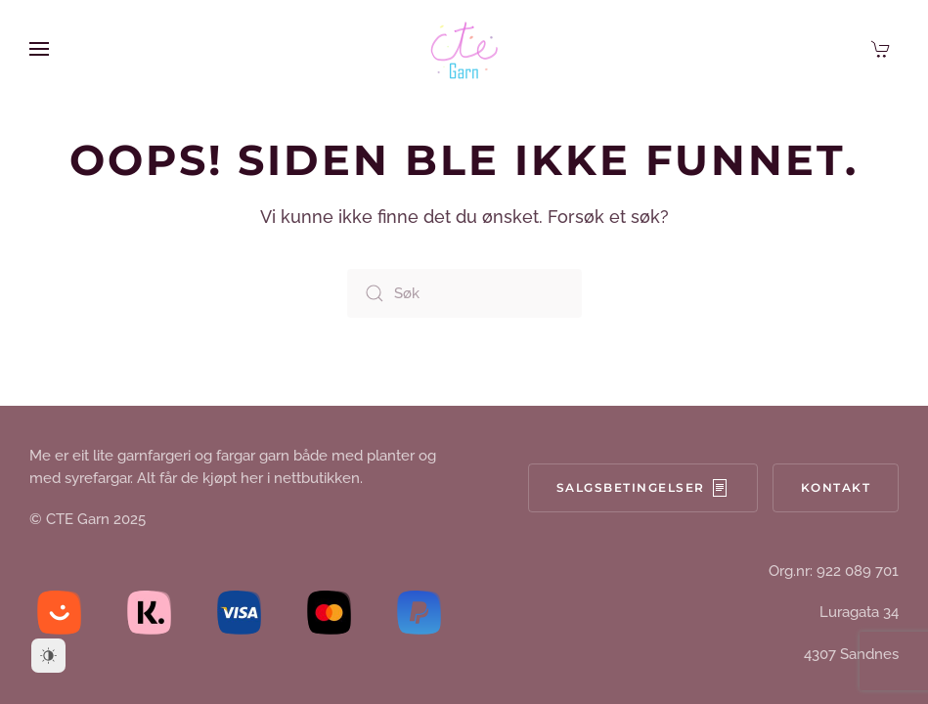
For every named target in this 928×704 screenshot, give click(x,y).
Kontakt (836, 487)
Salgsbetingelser (642, 488)
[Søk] (464, 293)
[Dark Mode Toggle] (48, 656)
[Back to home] (464, 49)
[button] (39, 49)
